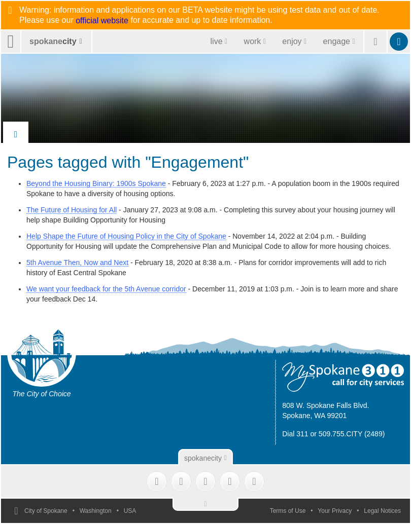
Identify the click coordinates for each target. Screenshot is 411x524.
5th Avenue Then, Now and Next (77, 262)
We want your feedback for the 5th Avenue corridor (106, 289)
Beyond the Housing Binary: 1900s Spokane (96, 183)
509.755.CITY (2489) (352, 434)
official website (102, 21)
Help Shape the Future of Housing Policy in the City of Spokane (126, 236)
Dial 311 (295, 434)
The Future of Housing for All (71, 210)
